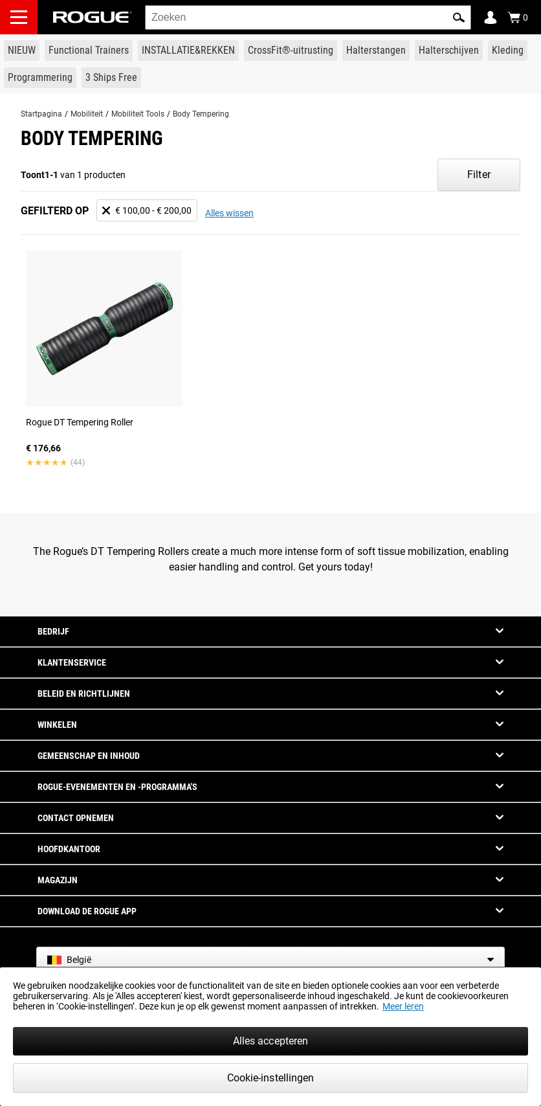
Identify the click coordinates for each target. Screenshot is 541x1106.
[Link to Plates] (449, 50)
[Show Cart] (517, 17)
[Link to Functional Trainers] (89, 50)
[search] (308, 17)
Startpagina (41, 114)
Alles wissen (229, 213)
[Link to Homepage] (92, 17)
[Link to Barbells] (376, 50)
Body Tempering (201, 114)
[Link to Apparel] (507, 50)
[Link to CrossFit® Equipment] (290, 50)
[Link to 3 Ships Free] (111, 77)
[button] (459, 17)
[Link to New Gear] (21, 50)
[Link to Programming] (40, 77)
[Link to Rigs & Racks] (188, 50)
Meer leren (403, 1006)
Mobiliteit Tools (137, 114)
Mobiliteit (87, 114)
